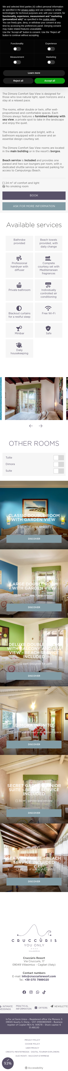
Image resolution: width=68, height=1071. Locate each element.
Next (40, 426)
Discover (34, 539)
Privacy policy (32, 1040)
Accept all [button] (49, 80)
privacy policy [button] (28, 10)
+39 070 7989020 (37, 980)
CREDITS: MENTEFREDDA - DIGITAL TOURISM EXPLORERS (32, 1052)
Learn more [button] (34, 73)
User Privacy (32, 1048)
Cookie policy (32, 1044)
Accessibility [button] (35, 1068)
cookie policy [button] (49, 19)
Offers (43, 1008)
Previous (31, 426)
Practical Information (23, 1007)
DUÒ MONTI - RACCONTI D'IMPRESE (32, 1056)
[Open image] (34, 398)
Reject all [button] (18, 80)
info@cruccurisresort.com (39, 976)
